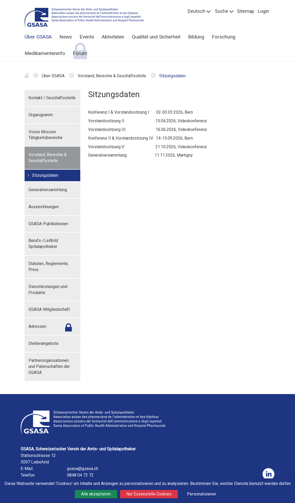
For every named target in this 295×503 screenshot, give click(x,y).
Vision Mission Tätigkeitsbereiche (46, 134)
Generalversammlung (48, 189)
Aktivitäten (113, 37)
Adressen (37, 326)
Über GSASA (38, 37)
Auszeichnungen (44, 206)
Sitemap (245, 11)
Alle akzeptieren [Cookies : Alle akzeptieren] (96, 493)
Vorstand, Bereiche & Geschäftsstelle (48, 157)
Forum (80, 53)
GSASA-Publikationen (48, 223)
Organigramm (41, 114)
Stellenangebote (44, 343)
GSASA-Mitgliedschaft (49, 309)
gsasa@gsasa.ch (82, 468)
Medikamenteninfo (45, 53)
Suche (221, 11)
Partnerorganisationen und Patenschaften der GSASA (49, 366)
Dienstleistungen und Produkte (48, 289)
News (65, 37)
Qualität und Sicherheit (156, 37)
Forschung (223, 37)
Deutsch (196, 11)
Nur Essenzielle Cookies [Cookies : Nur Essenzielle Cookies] (149, 493)
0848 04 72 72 (80, 475)
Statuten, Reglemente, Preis (49, 266)
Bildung (196, 37)
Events (87, 37)
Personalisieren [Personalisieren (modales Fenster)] (201, 493)
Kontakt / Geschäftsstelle (52, 97)
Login (263, 11)
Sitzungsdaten (45, 175)
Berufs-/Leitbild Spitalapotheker (43, 243)
